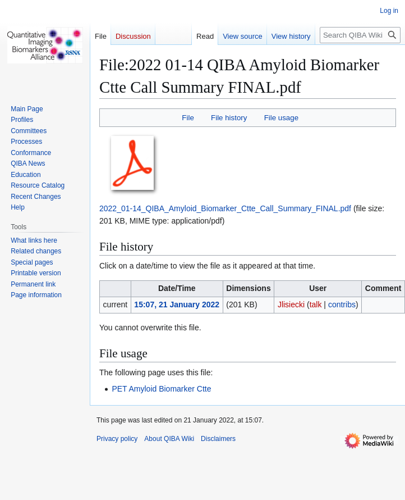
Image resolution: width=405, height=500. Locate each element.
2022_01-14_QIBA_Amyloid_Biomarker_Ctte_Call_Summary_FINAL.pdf (225, 208)
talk (316, 304)
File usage (281, 117)
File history (229, 117)
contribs (342, 304)
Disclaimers (218, 439)
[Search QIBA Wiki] (360, 35)
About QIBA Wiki (169, 439)
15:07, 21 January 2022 (176, 304)
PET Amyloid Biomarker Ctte (161, 388)
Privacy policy (116, 439)
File (188, 117)
